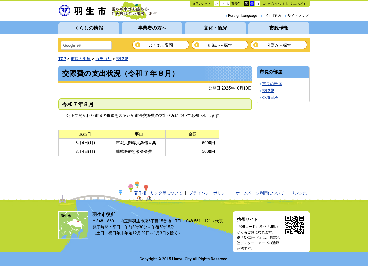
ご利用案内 (272, 16)
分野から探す (279, 45)
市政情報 (279, 28)
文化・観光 (215, 28)
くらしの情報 (88, 28)
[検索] (79, 46)
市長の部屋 (81, 58)
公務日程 (270, 97)
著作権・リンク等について (158, 193)
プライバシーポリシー (209, 193)
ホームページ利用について (260, 193)
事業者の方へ (152, 28)
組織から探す (220, 45)
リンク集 (299, 193)
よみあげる (298, 4)
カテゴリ (103, 58)
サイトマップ (297, 16)
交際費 (122, 58)
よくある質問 (161, 45)
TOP (62, 58)
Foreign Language (242, 16)
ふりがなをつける (275, 4)
